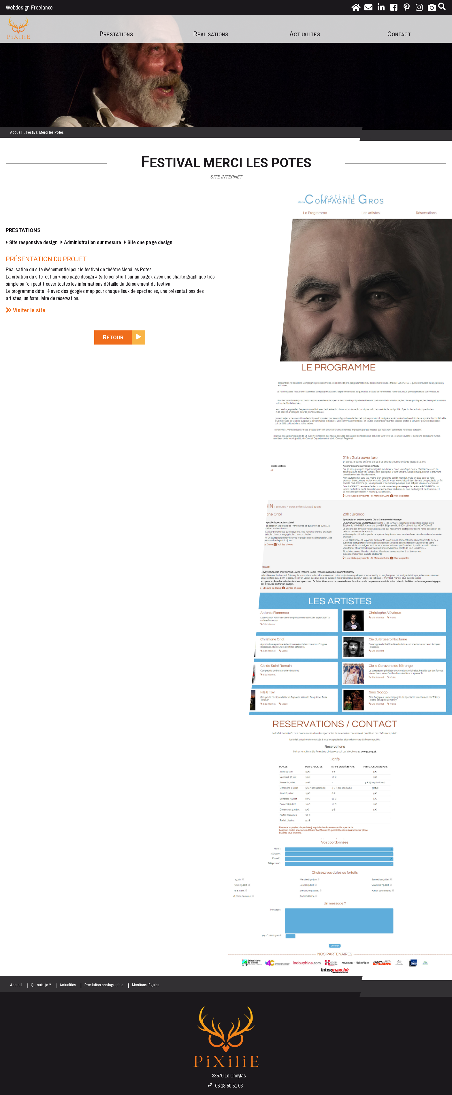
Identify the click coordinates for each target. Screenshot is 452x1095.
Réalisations (210, 33)
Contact (399, 33)
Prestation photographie (103, 984)
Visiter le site (29, 310)
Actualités (305, 33)
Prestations (116, 33)
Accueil (16, 132)
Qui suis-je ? (41, 984)
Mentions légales (145, 984)
